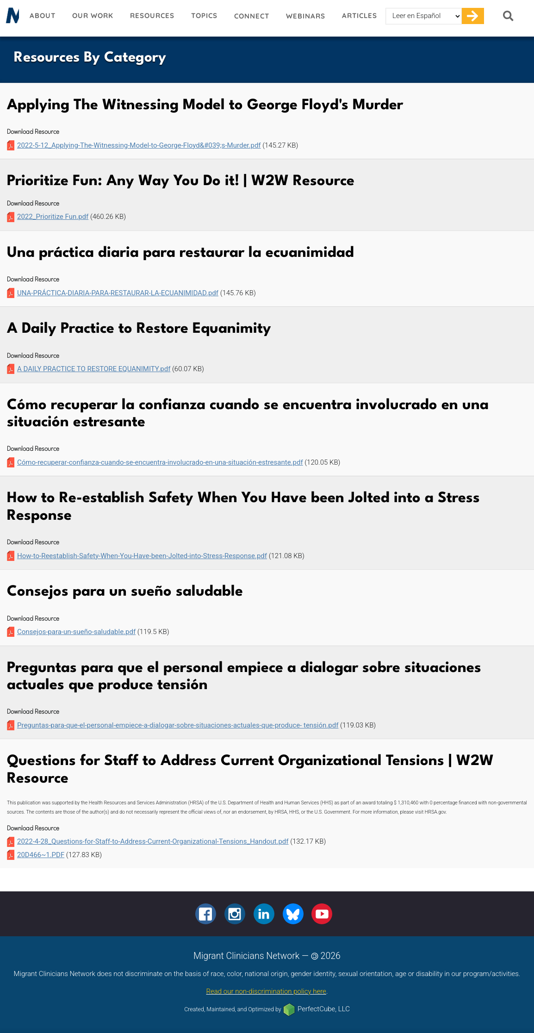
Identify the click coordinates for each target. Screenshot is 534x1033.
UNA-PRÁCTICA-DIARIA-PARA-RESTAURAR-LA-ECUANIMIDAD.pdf (117, 293)
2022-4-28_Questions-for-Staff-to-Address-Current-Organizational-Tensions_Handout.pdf (153, 841)
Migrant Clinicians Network (10, 18)
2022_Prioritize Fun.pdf (52, 216)
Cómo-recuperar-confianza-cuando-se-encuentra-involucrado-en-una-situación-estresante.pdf (160, 462)
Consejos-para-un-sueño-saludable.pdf (76, 632)
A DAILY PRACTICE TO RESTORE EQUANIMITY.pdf (93, 369)
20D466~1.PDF (40, 855)
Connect (251, 16)
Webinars (305, 16)
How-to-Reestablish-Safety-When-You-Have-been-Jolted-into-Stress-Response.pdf (142, 556)
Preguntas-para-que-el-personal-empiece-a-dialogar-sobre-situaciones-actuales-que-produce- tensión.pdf (177, 725)
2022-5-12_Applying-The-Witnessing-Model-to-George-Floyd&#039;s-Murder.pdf (139, 145)
